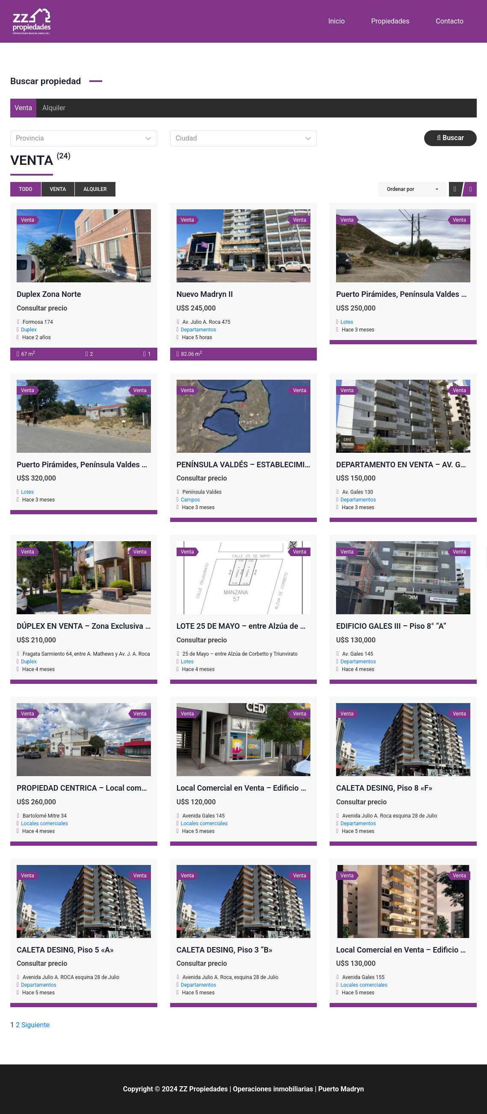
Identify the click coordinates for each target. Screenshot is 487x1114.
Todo (25, 189)
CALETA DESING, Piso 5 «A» (65, 949)
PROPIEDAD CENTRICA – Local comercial (88, 787)
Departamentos (198, 330)
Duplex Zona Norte (49, 294)
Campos (190, 500)
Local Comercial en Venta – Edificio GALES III (255, 787)
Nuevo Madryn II (205, 294)
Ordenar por (400, 189)
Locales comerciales (44, 824)
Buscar (450, 138)
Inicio (336, 21)
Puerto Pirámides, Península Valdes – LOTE (91, 464)
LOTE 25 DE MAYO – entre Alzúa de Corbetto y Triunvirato (276, 625)
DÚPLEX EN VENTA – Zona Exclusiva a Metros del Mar (110, 625)
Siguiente (35, 1025)
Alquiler (53, 108)
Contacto (449, 21)
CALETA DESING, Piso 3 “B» (225, 949)
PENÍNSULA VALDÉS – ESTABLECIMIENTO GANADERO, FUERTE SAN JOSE (306, 464)
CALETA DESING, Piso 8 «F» (384, 787)
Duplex (28, 330)
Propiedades (390, 21)
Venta (23, 108)
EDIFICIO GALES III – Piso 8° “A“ (391, 625)
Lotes (346, 322)
